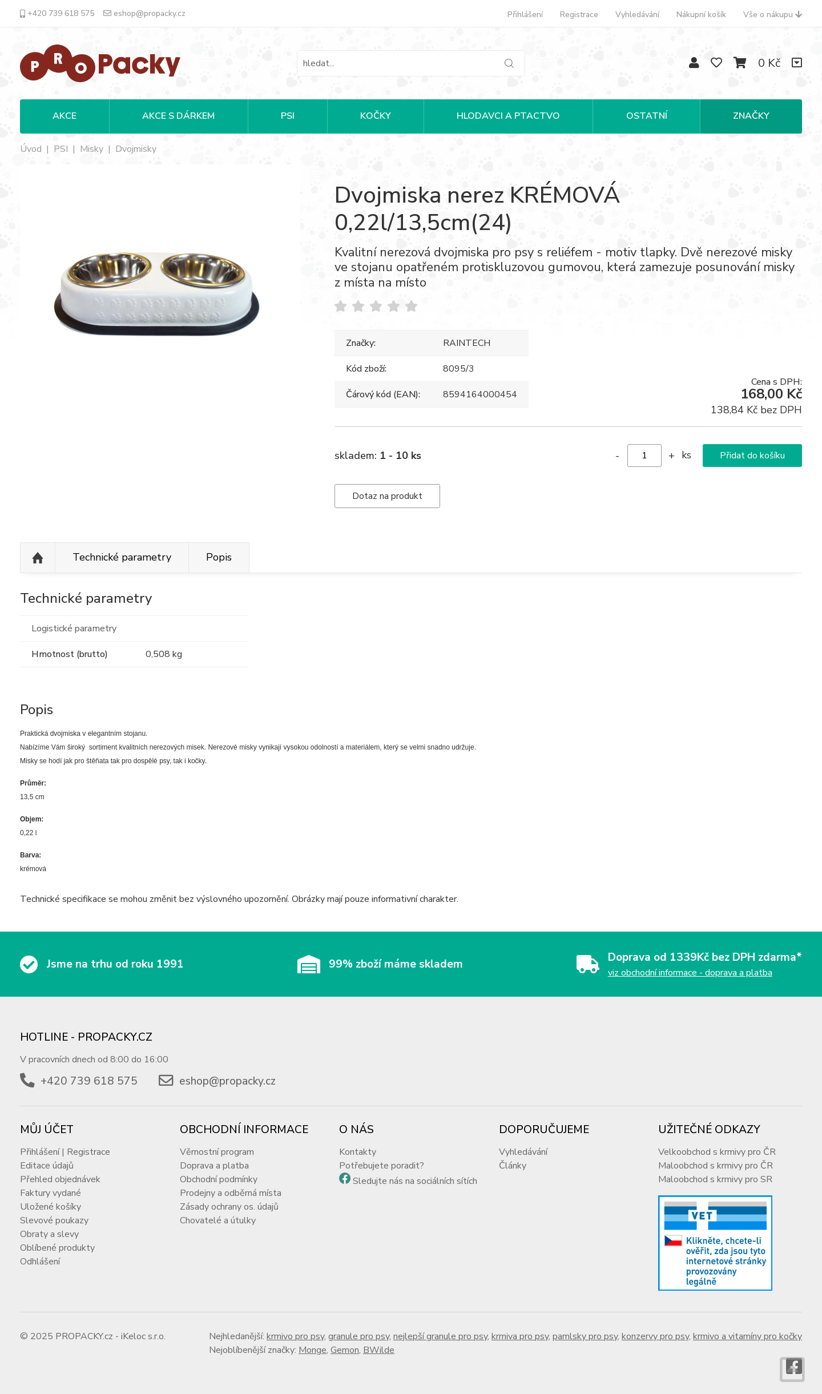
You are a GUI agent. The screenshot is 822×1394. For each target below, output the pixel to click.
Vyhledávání (637, 14)
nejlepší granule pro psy (440, 1336)
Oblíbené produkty (57, 1248)
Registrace (579, 14)
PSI (288, 116)
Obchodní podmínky (218, 1179)
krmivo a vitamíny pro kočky (747, 1336)
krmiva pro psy (520, 1336)
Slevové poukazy (54, 1220)
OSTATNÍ (646, 116)
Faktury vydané (50, 1193)
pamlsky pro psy (585, 1336)
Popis (219, 557)
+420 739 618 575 (57, 13)
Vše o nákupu (772, 14)
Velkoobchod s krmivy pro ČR (717, 1152)
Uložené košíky (50, 1206)
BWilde (378, 1350)
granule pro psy (358, 1336)
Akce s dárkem (178, 116)
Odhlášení (40, 1261)
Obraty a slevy (49, 1234)
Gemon (345, 1350)
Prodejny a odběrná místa (230, 1193)
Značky (751, 116)
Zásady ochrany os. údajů (229, 1206)
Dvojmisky (135, 149)
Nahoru (38, 558)
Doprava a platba (214, 1165)
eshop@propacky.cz (144, 13)
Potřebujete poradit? (381, 1165)
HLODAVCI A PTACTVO (508, 116)
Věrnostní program (217, 1152)
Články (512, 1165)
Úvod (31, 149)
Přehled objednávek (60, 1179)
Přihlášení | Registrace (65, 1152)
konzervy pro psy (655, 1336)
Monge (313, 1350)
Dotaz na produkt (387, 496)
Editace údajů (47, 1165)
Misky (91, 149)
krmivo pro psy (295, 1336)
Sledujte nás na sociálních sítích (415, 1181)
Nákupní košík (701, 14)
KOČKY (375, 116)
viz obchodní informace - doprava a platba (690, 972)
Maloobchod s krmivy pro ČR (715, 1165)
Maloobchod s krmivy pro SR (715, 1179)
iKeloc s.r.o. (143, 1336)
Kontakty (357, 1152)
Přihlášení (525, 14)
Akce (64, 116)
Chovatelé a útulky (218, 1220)
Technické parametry (121, 557)
